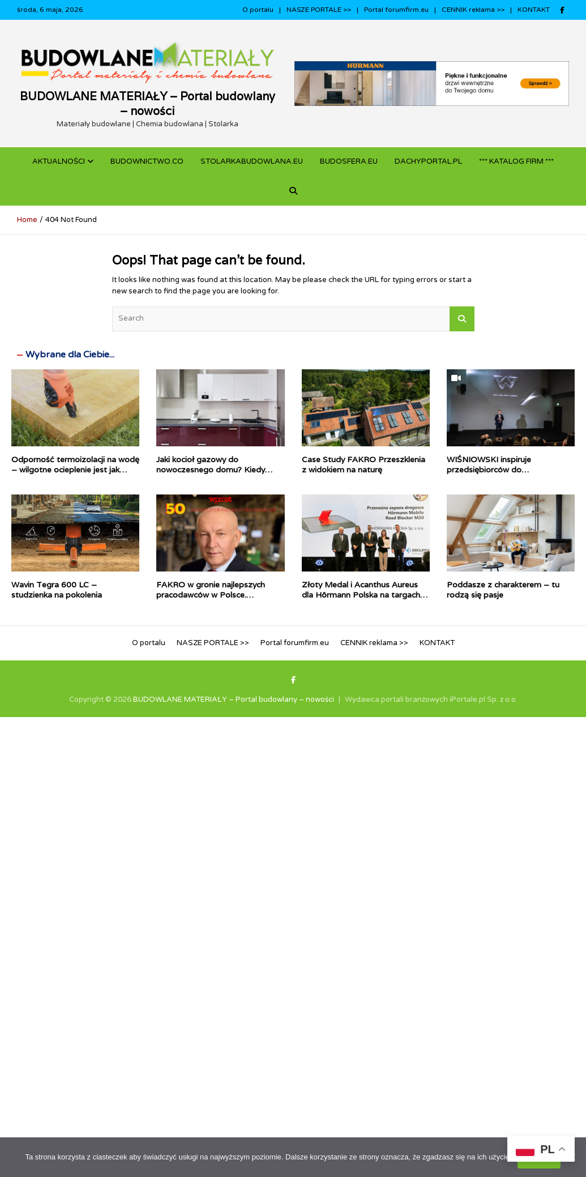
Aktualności (58, 161)
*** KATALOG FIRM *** (516, 161)
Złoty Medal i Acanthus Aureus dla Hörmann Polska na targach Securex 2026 (361, 594)
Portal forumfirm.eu (396, 10)
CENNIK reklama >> (473, 10)
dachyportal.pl (428, 161)
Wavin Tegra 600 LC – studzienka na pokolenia (56, 589)
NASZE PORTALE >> (318, 10)
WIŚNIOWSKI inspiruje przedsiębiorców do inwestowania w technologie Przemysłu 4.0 (500, 475)
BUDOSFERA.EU (349, 161)
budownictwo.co (146, 161)
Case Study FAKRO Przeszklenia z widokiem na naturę (363, 464)
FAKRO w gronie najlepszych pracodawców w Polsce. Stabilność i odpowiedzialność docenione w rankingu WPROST (216, 600)
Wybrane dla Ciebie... (69, 354)
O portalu (257, 10)
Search (462, 318)
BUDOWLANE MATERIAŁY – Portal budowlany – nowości (147, 103)
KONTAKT (533, 10)
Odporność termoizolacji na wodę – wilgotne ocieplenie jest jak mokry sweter (75, 469)
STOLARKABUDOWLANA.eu (251, 161)
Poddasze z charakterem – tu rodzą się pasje (503, 589)
